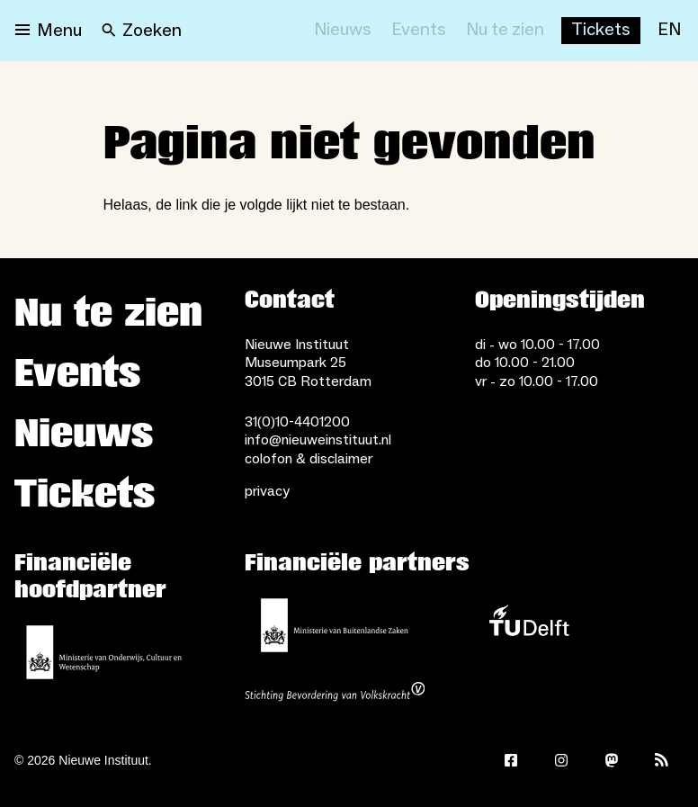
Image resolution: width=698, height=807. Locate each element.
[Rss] (662, 760)
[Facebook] (511, 760)
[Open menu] (48, 30)
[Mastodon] (611, 760)
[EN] (669, 30)
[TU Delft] (529, 625)
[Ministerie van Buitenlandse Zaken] (335, 625)
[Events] (418, 30)
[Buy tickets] (600, 30)
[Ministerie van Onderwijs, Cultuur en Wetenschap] (104, 652)
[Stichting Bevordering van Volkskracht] (335, 694)
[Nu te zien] (505, 30)
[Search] (142, 30)
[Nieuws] (342, 30)
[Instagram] (561, 760)
